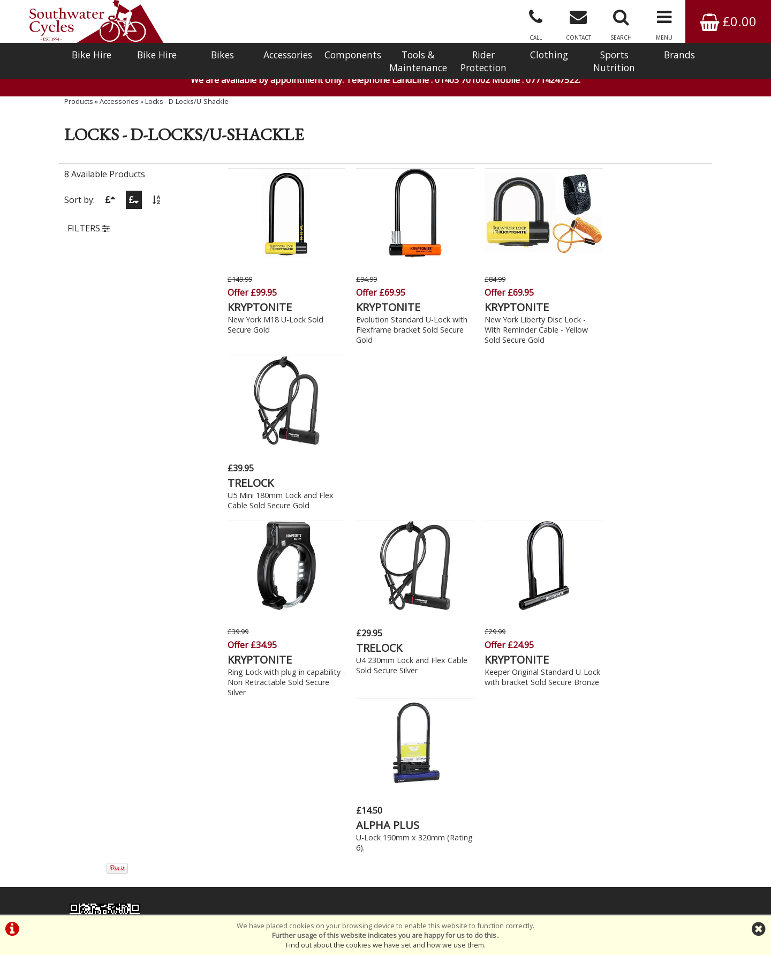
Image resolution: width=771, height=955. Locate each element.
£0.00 (728, 21)
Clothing (549, 54)
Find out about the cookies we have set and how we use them (385, 945)
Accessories (287, 54)
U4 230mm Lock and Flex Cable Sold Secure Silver (406, 494)
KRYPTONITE (260, 305)
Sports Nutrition (614, 61)
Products (78, 104)
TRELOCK (618, 294)
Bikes (222, 54)
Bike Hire (91, 54)
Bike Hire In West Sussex (106, 875)
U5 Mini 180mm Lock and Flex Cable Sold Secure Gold (648, 311)
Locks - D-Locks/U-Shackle (187, 104)
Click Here (279, 716)
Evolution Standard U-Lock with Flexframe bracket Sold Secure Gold (406, 328)
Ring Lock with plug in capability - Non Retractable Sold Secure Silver (277, 510)
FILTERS (88, 232)
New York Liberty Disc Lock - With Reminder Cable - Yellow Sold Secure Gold (524, 328)
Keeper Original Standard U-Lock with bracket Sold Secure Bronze (526, 510)
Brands (679, 54)
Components (352, 54)
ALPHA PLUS (626, 476)
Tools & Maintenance (418, 61)
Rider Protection (483, 61)
